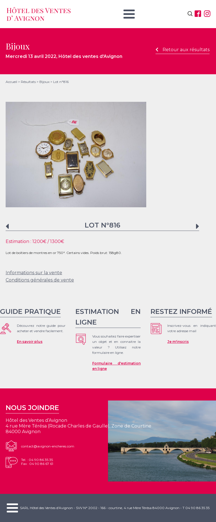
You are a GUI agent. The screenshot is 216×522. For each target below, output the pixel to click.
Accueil (11, 82)
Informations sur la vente (34, 272)
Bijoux (44, 82)
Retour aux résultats (183, 49)
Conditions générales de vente (40, 280)
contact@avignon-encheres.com (47, 446)
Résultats (28, 82)
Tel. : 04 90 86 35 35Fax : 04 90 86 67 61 (37, 462)
